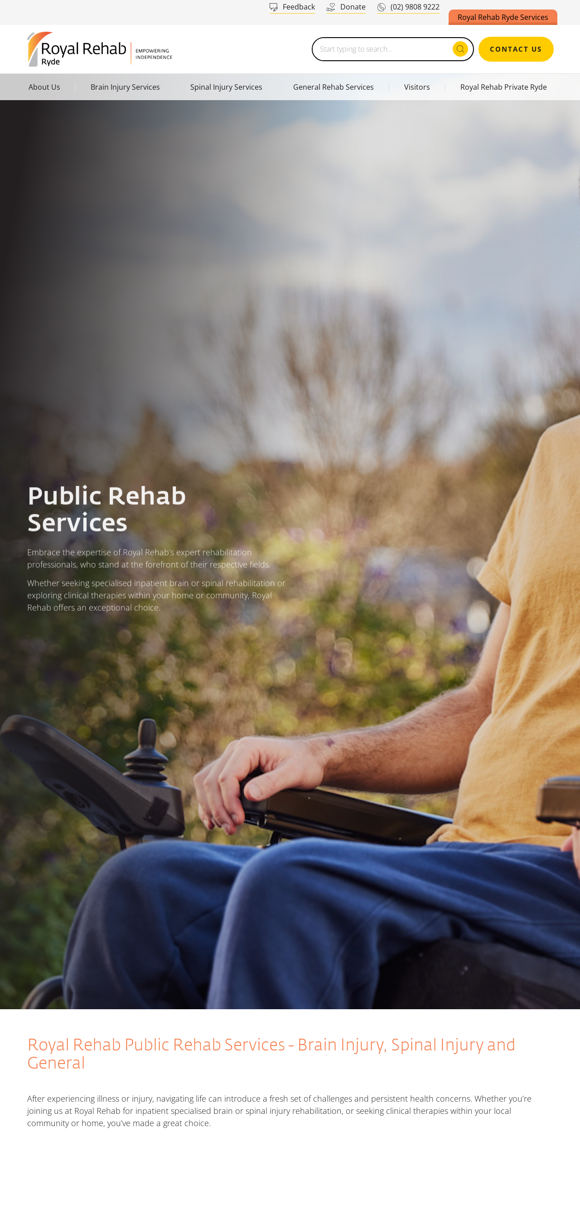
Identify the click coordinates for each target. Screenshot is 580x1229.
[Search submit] (460, 49)
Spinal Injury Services (226, 87)
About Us (44, 87)
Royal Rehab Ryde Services (503, 17)
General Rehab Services (333, 87)
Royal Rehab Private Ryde (503, 87)
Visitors (417, 87)
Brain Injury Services (125, 87)
